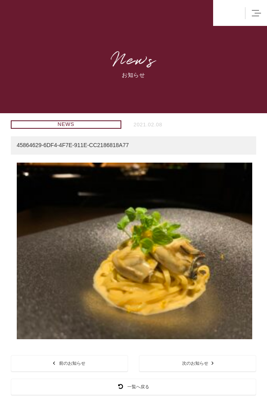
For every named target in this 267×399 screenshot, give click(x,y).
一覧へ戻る (133, 386)
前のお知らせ (69, 363)
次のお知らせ (198, 363)
